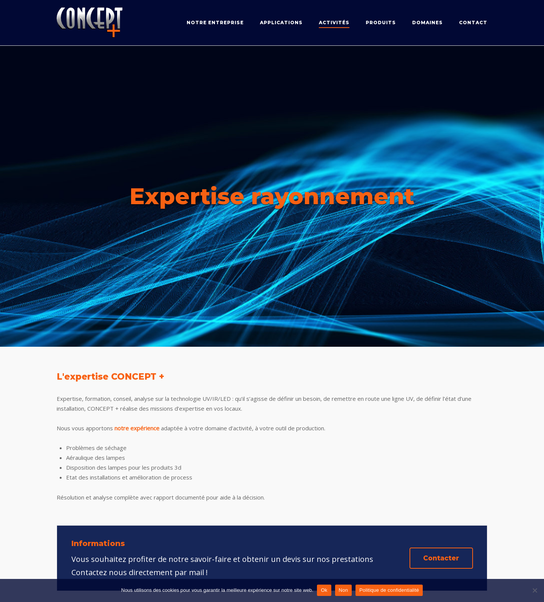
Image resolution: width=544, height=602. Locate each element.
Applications (281, 22)
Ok (324, 590)
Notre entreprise (215, 22)
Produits (381, 22)
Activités (334, 22)
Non (343, 590)
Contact (473, 22)
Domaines (427, 22)
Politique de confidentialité (389, 590)
